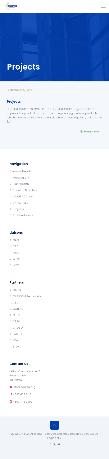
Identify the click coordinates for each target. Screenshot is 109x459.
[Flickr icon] (58, 444)
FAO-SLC (18, 334)
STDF (16, 347)
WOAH (17, 259)
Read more (91, 132)
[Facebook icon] (50, 444)
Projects (14, 101)
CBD (15, 246)
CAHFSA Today (23, 196)
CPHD (16, 315)
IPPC (16, 253)
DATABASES (20, 203)
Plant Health (21, 184)
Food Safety (21, 178)
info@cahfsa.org (24, 387)
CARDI (17, 290)
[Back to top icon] (54, 425)
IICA (15, 340)
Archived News (23, 215)
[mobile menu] (103, 6)
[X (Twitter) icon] (54, 444)
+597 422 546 (22, 394)
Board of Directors (25, 190)
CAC (16, 240)
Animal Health (21, 171)
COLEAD (18, 309)
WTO (16, 265)
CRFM (16, 321)
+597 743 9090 (22, 402)
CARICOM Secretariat (27, 296)
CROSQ (18, 328)
